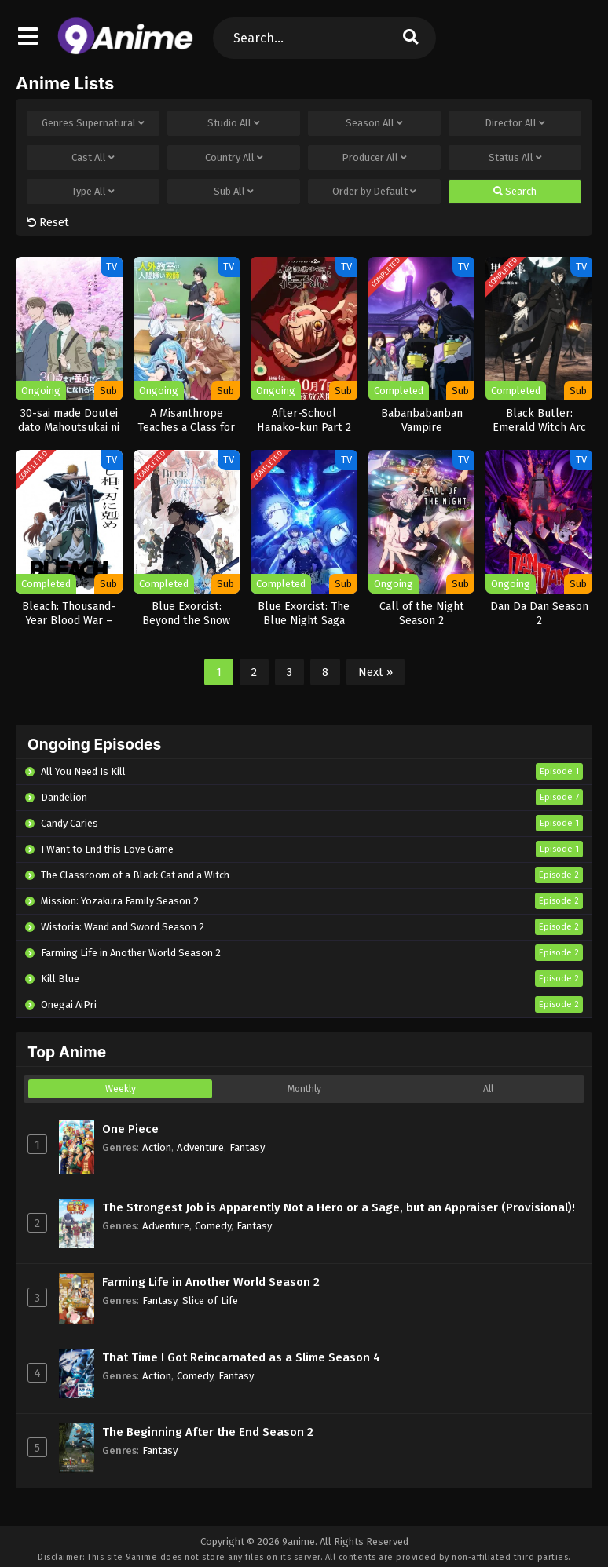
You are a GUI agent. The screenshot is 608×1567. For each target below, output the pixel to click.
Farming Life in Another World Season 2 (211, 1282)
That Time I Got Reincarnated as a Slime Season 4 (241, 1357)
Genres (93, 123)
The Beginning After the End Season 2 (207, 1432)
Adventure (200, 1147)
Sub (234, 191)
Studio (233, 123)
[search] (411, 38)
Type (93, 191)
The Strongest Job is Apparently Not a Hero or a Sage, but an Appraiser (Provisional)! (338, 1207)
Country (234, 158)
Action (156, 1147)
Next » (375, 672)
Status (515, 158)
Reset (48, 222)
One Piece (130, 1129)
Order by (374, 191)
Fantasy (247, 1147)
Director (515, 123)
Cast (93, 158)
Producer (374, 158)
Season (374, 123)
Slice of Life (210, 1300)
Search (515, 191)
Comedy (213, 1226)
